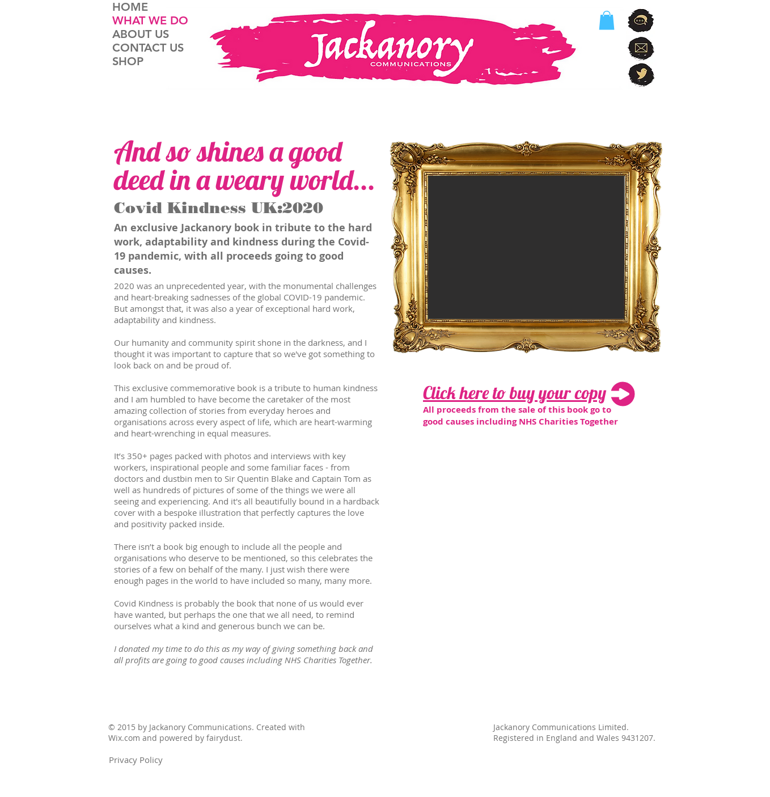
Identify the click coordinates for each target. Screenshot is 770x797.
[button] (607, 20)
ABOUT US (140, 34)
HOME (130, 7)
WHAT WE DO (150, 20)
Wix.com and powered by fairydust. (175, 737)
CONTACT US (148, 47)
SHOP (127, 61)
